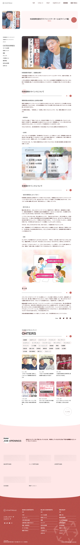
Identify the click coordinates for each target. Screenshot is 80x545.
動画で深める (74, 3)
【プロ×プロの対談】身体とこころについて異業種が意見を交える (29, 375)
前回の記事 (34, 122)
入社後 (23, 398)
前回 (26, 75)
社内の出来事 (44, 398)
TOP (34, 3)
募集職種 (65, 3)
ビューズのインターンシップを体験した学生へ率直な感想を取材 (29, 402)
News (23, 371)
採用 (57, 371)
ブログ (48, 3)
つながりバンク (56, 3)
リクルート (40, 3)
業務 (26, 371)
